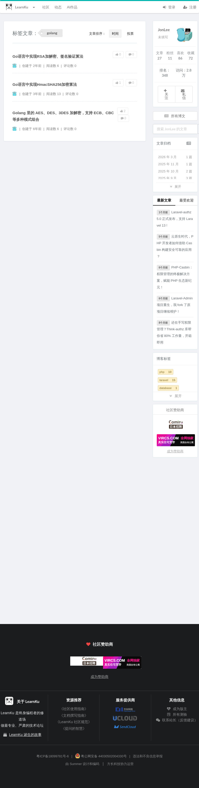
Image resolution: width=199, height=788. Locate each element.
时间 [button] (115, 33)
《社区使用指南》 (74, 709)
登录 (168, 6)
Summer (76, 764)
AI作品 (72, 7)
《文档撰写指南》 (74, 715)
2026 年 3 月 (175, 157)
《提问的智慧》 (73, 728)
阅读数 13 (54, 94)
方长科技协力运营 (120, 764)
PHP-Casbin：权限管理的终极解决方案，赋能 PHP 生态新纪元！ (175, 277)
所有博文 (174, 116)
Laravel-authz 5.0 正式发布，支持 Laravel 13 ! (175, 218)
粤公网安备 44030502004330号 (101, 756)
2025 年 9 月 (175, 178)
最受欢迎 (186, 200)
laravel (167, 380)
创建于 (31, 66)
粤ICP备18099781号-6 (52, 756)
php (166, 371)
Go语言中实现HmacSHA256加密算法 (44, 84)
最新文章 (164, 200)
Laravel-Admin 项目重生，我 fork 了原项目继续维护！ (175, 304)
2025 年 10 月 (175, 171)
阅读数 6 (53, 66)
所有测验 (177, 714)
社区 (45, 7)
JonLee (164, 29)
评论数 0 (70, 66)
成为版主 (177, 709)
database (168, 388)
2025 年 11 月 (175, 164)
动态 (58, 7)
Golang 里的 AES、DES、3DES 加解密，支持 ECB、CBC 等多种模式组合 (63, 116)
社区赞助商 (99, 644)
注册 (189, 6)
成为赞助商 (175, 451)
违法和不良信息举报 (148, 756)
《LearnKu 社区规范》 (74, 722)
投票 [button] (130, 33)
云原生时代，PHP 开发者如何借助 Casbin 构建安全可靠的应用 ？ (175, 246)
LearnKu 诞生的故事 (25, 735)
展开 (175, 186)
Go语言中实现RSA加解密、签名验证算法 (47, 56)
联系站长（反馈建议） (177, 720)
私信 (183, 94)
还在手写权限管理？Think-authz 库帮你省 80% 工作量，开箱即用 (174, 332)
